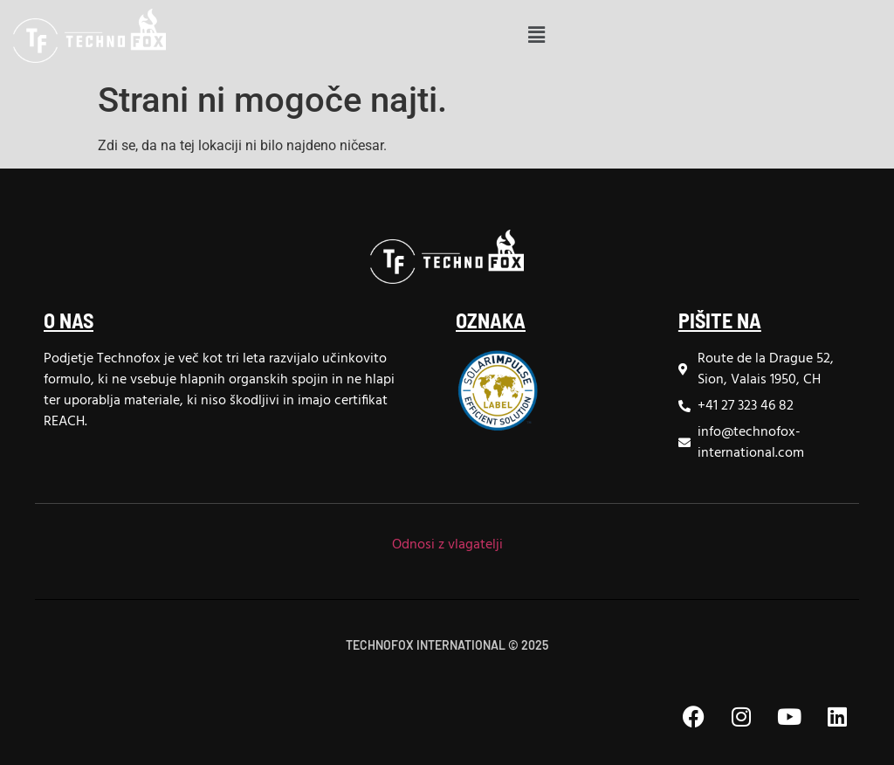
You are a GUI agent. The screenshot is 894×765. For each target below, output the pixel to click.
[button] (536, 35)
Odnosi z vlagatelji (447, 545)
